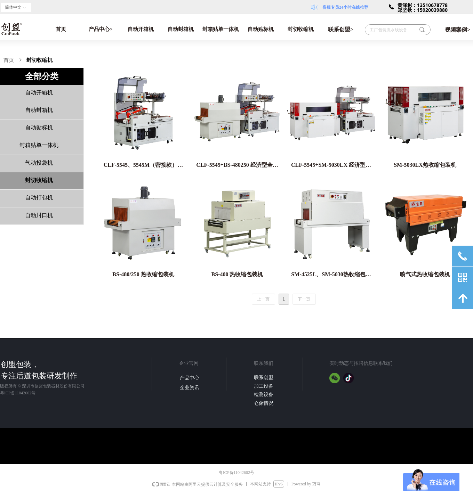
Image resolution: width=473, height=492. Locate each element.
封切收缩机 (301, 29)
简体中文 (13, 7)
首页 (61, 29)
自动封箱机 (181, 29)
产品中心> (101, 29)
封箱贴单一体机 (220, 29)
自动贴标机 (261, 29)
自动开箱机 (141, 29)
